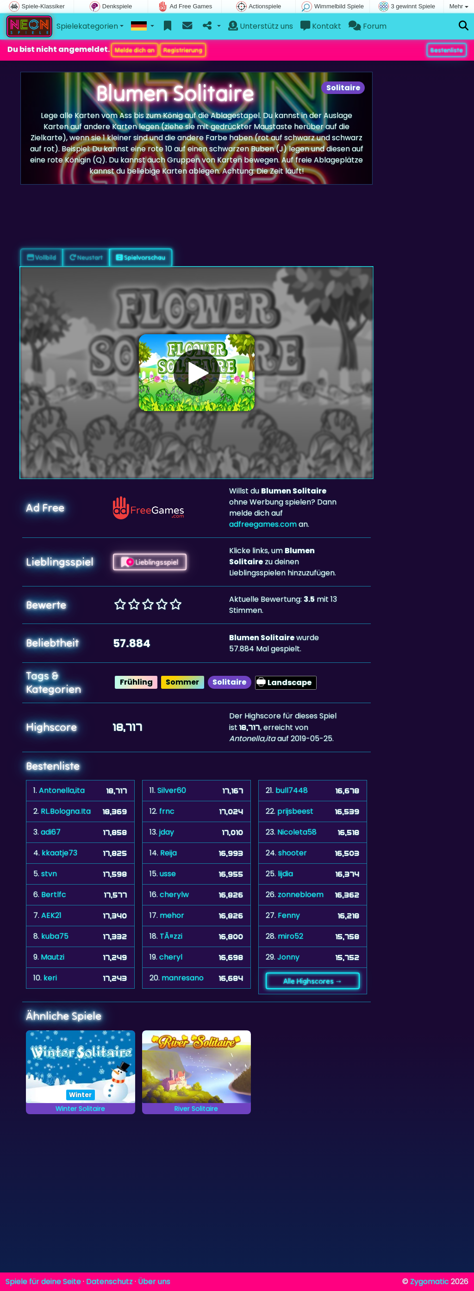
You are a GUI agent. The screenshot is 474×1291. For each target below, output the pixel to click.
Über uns (154, 1281)
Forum (368, 26)
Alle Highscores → (313, 980)
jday (166, 832)
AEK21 (51, 915)
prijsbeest (295, 811)
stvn (49, 873)
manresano (183, 978)
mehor (172, 915)
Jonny (288, 957)
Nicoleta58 (297, 832)
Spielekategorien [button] (87, 26)
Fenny (289, 915)
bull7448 (291, 790)
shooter (292, 853)
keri (50, 978)
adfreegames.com (263, 524)
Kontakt (320, 26)
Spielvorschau (140, 257)
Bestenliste (446, 50)
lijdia (285, 873)
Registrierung (182, 50)
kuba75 (55, 936)
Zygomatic (429, 1281)
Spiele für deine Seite (43, 1281)
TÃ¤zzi (171, 936)
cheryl (170, 957)
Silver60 (171, 790)
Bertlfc (53, 894)
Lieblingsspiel (149, 562)
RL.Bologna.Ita (66, 811)
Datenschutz (109, 1281)
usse (168, 873)
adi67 (51, 832)
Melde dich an (135, 50)
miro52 (290, 936)
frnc (167, 811)
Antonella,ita (62, 790)
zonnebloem (301, 894)
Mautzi (52, 957)
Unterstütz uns (260, 26)
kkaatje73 (59, 853)
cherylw (174, 894)
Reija (168, 853)
